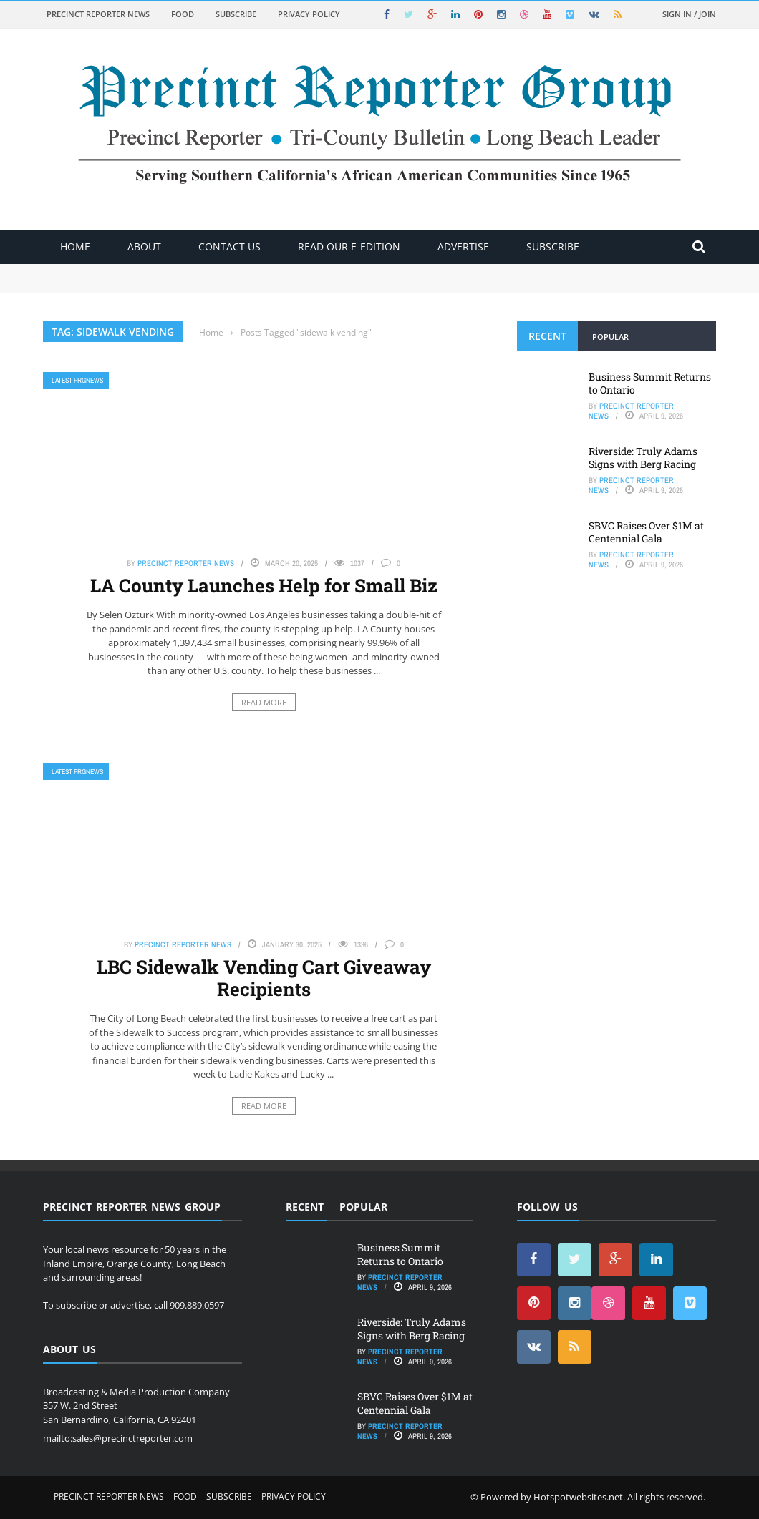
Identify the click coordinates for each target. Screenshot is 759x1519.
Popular (610, 336)
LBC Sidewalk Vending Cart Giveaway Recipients (264, 977)
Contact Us (229, 246)
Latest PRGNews (77, 380)
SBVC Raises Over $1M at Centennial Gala (646, 532)
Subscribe (236, 14)
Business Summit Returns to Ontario (650, 383)
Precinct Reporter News (98, 14)
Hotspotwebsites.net (578, 1496)
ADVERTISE (463, 246)
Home (75, 246)
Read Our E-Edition (349, 246)
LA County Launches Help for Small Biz (263, 585)
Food (182, 14)
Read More (263, 702)
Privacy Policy (309, 14)
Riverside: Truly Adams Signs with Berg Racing (643, 457)
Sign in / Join (689, 14)
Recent (547, 336)
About (144, 246)
